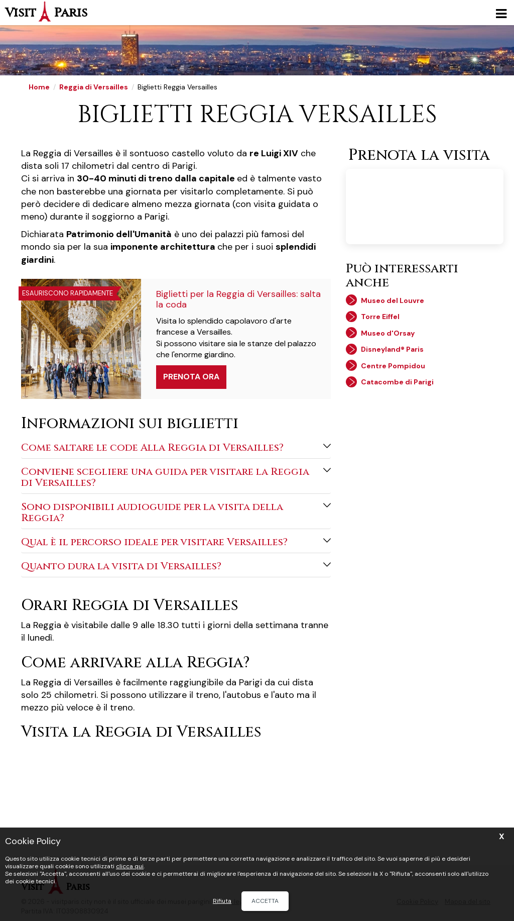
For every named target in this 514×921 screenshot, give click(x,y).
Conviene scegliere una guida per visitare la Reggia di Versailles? (176, 477)
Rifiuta (222, 901)
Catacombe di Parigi (397, 381)
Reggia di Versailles (93, 86)
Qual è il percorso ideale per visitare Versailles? (176, 542)
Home (39, 86)
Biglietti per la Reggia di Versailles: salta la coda (238, 299)
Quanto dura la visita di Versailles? (176, 566)
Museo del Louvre (392, 300)
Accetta (265, 901)
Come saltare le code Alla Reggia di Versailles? (176, 447)
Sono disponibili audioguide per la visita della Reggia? (176, 512)
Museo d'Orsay (388, 333)
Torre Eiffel (380, 316)
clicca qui (130, 866)
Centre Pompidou (393, 365)
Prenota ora (191, 376)
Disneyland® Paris (392, 349)
